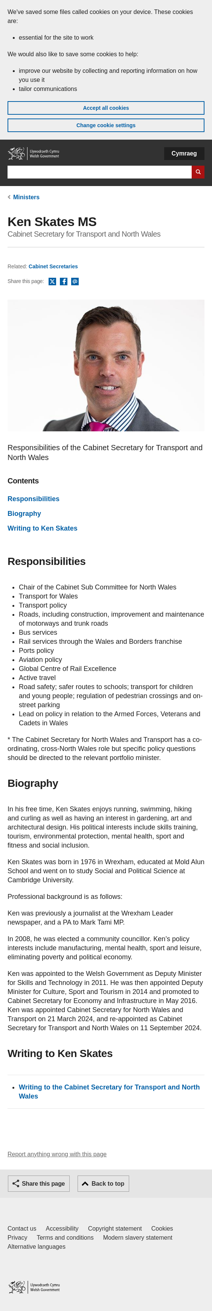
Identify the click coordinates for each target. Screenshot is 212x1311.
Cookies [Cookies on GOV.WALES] (162, 1228)
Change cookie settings (106, 125)
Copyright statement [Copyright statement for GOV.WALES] (115, 1228)
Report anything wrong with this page (57, 1154)
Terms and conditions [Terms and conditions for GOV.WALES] (65, 1237)
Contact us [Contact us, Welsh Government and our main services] (22, 1228)
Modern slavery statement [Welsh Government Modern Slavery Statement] (137, 1237)
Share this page (43, 1183)
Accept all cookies (106, 108)
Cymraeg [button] (184, 153)
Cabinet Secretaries (53, 266)
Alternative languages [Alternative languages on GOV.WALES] (37, 1246)
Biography (24, 513)
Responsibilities (33, 499)
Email (75, 282)
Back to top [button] (108, 1183)
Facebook (63, 282)
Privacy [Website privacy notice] (17, 1237)
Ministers (26, 197)
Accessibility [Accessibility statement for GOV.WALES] (62, 1228)
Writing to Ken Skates (43, 528)
